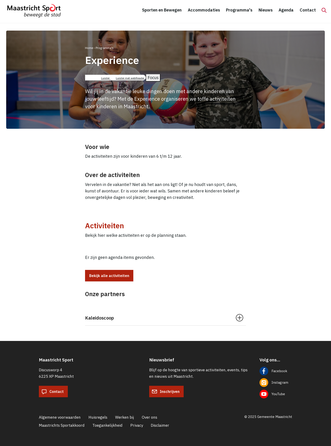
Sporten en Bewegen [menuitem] (162, 10)
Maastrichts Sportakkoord (62, 425)
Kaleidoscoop (99, 318)
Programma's (105, 48)
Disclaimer (160, 425)
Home (89, 48)
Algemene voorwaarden (60, 417)
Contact (52, 391)
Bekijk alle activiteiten (109, 275)
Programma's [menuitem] (239, 10)
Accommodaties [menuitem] (204, 10)
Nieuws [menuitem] (266, 10)
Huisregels (97, 417)
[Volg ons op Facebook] (276, 371)
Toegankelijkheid (107, 425)
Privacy (136, 425)
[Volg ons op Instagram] (276, 382)
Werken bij (124, 417)
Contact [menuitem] (308, 10)
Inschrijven (166, 391)
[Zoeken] (324, 10)
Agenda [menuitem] (286, 10)
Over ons (149, 417)
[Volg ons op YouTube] (276, 394)
